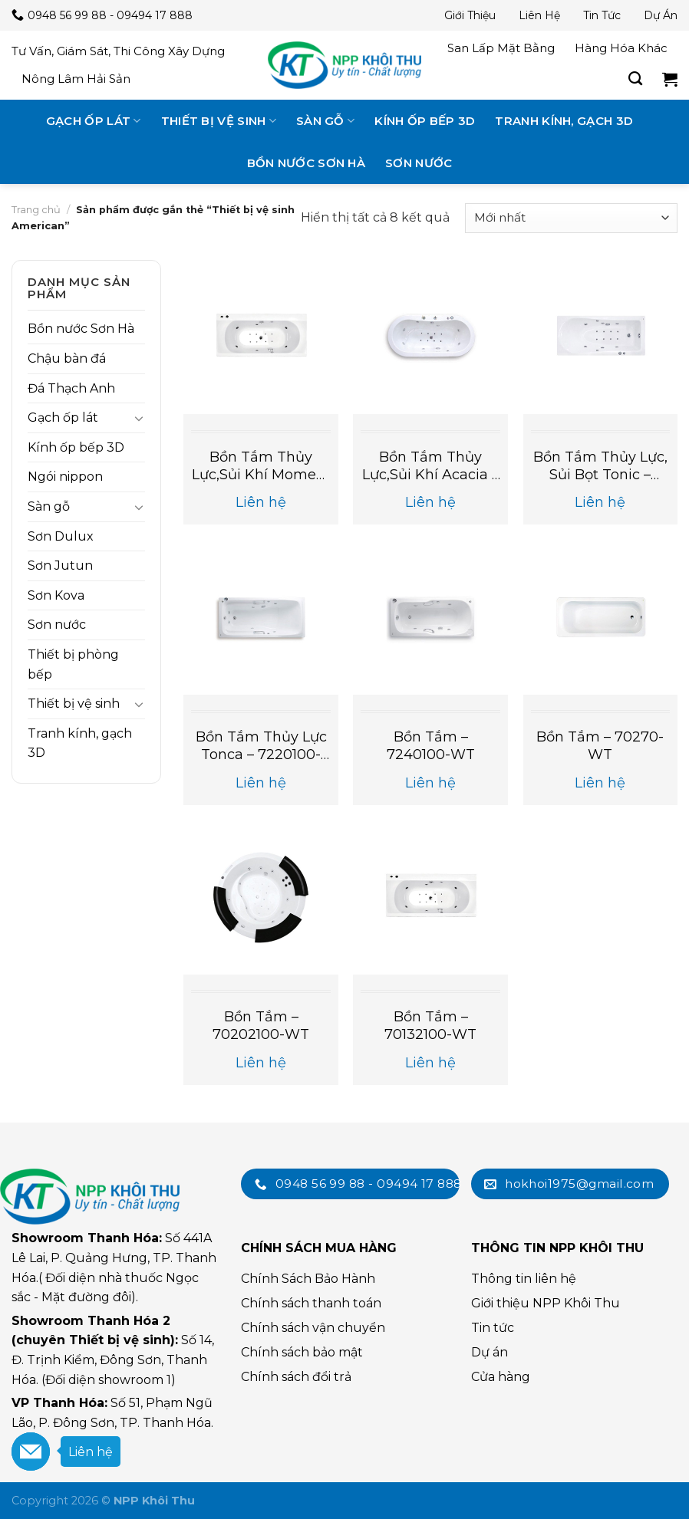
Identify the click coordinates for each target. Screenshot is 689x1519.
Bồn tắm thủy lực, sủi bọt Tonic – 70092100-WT (600, 467)
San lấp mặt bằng (501, 48)
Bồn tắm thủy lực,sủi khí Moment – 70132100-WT (261, 467)
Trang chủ (36, 209)
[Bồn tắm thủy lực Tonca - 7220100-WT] (260, 617)
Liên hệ (539, 15)
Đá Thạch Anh (71, 388)
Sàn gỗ (325, 120)
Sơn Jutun (60, 565)
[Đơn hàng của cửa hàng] (571, 218)
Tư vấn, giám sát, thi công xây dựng (118, 51)
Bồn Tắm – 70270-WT (600, 745)
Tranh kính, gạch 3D (564, 120)
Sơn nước (418, 163)
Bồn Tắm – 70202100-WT (261, 1025)
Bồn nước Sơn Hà (306, 163)
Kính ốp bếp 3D (424, 120)
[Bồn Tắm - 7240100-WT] (430, 617)
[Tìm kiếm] (635, 79)
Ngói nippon (65, 476)
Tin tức (602, 15)
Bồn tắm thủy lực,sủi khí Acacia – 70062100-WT (430, 467)
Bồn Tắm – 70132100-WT (430, 1025)
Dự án (660, 15)
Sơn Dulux (61, 536)
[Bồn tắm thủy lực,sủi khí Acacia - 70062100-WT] (430, 337)
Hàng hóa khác (621, 48)
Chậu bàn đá (67, 358)
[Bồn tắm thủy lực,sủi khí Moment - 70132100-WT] (260, 337)
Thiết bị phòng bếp (73, 664)
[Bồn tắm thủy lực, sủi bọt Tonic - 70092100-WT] (600, 337)
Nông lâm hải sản (75, 78)
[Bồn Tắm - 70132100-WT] (430, 897)
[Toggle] (139, 418)
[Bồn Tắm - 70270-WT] (600, 617)
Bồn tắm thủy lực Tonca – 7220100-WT (261, 746)
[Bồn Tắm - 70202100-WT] (260, 897)
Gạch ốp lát (93, 120)
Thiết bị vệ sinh (218, 120)
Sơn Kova (56, 595)
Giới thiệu (470, 15)
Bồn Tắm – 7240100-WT (431, 745)
